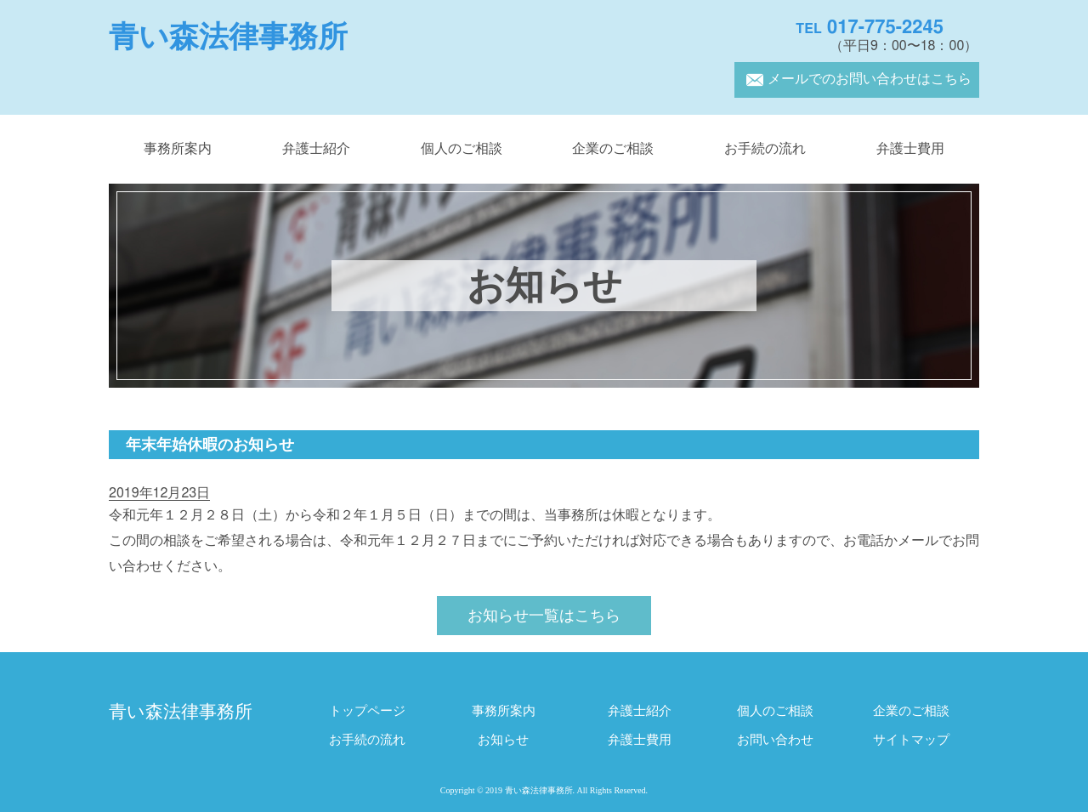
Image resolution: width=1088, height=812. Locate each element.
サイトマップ (911, 740)
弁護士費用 (910, 149)
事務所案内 (178, 149)
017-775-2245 (870, 27)
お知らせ (503, 740)
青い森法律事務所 (228, 37)
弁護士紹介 (316, 149)
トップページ (367, 711)
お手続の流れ (765, 149)
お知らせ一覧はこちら (544, 616)
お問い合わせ (775, 740)
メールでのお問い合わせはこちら (857, 79)
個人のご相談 (461, 149)
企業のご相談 (613, 149)
